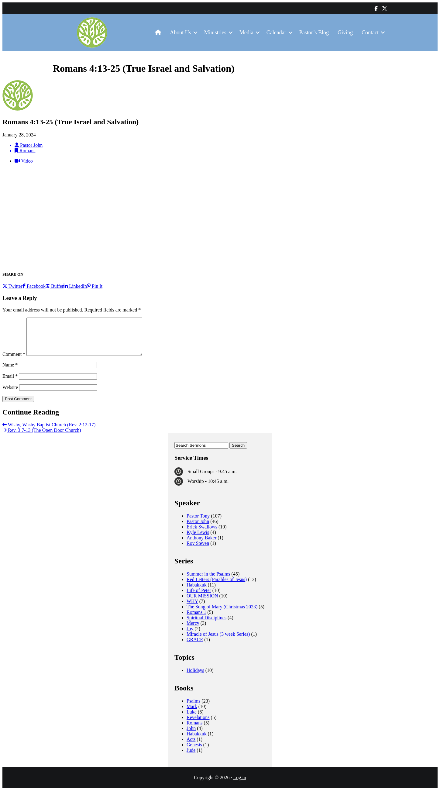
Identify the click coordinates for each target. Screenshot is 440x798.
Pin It (94, 286)
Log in (239, 784)
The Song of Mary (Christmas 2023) (222, 614)
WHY (192, 608)
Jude (191, 757)
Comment (13, 361)
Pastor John (198, 528)
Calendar (276, 32)
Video (24, 160)
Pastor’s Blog (314, 32)
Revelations (198, 724)
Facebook (34, 286)
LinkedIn (75, 286)
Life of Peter (199, 597)
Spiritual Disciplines (206, 625)
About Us (180, 32)
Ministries (215, 32)
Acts (191, 746)
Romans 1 (196, 619)
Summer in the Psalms (208, 581)
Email (10, 383)
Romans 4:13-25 (86, 68)
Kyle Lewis (198, 539)
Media (246, 32)
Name (10, 372)
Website (10, 394)
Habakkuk (197, 592)
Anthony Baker (201, 545)
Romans (194, 730)
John (191, 735)
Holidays (195, 677)
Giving (345, 32)
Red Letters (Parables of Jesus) (217, 586)
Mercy (193, 630)
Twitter (12, 286)
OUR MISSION (202, 603)
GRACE (195, 646)
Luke (192, 719)
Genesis (194, 752)
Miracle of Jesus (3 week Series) (218, 641)
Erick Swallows (202, 534)
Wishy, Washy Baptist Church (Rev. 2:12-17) (48, 432)
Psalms (193, 708)
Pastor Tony (198, 523)
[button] (195, 32)
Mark (192, 713)
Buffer (55, 286)
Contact (370, 32)
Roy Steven (198, 550)
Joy (190, 635)
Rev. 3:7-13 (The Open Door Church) (41, 437)
